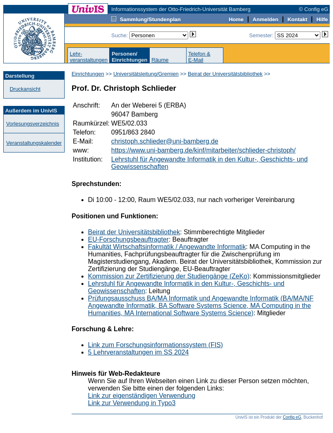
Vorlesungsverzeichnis (32, 124)
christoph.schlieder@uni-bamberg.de (164, 141)
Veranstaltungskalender (34, 143)
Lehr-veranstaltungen (89, 57)
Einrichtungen (88, 74)
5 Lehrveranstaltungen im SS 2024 (138, 352)
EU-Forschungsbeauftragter (128, 239)
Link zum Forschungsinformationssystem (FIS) (155, 344)
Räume (160, 60)
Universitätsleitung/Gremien (146, 74)
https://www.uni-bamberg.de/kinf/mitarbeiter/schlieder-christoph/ (203, 150)
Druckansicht (25, 89)
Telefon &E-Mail (199, 57)
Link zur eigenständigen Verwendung (141, 395)
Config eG (292, 417)
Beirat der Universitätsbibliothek (225, 74)
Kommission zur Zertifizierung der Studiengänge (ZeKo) (169, 276)
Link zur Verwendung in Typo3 (132, 402)
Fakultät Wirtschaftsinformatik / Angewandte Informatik (167, 246)
